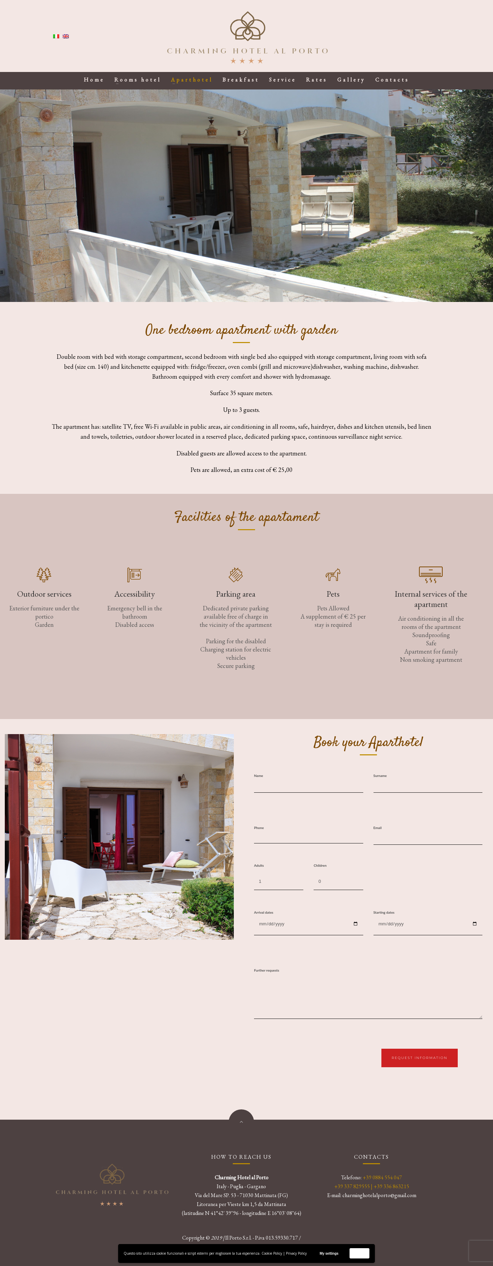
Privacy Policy (296, 1253)
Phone (259, 828)
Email (378, 828)
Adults (259, 865)
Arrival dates (263, 912)
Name (258, 776)
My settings (329, 1253)
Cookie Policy (272, 1253)
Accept (359, 1253)
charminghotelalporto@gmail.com (379, 1195)
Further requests (266, 970)
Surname (380, 776)
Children (320, 865)
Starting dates (384, 912)
